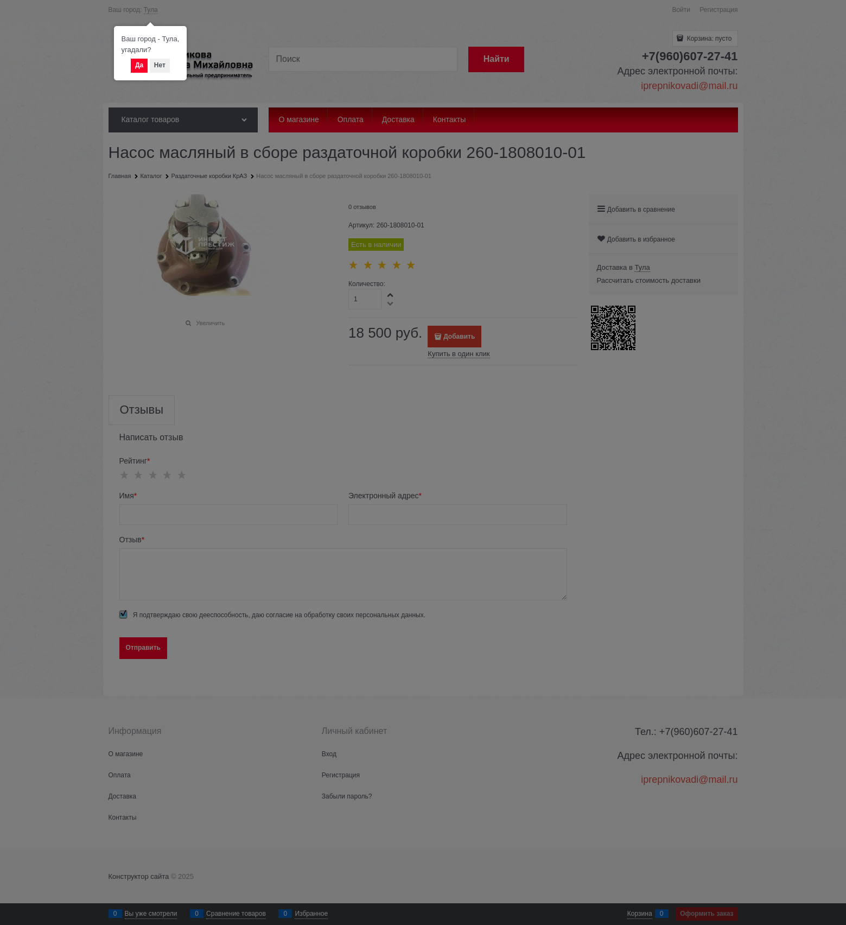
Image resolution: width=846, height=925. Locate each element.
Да (139, 65)
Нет (160, 65)
